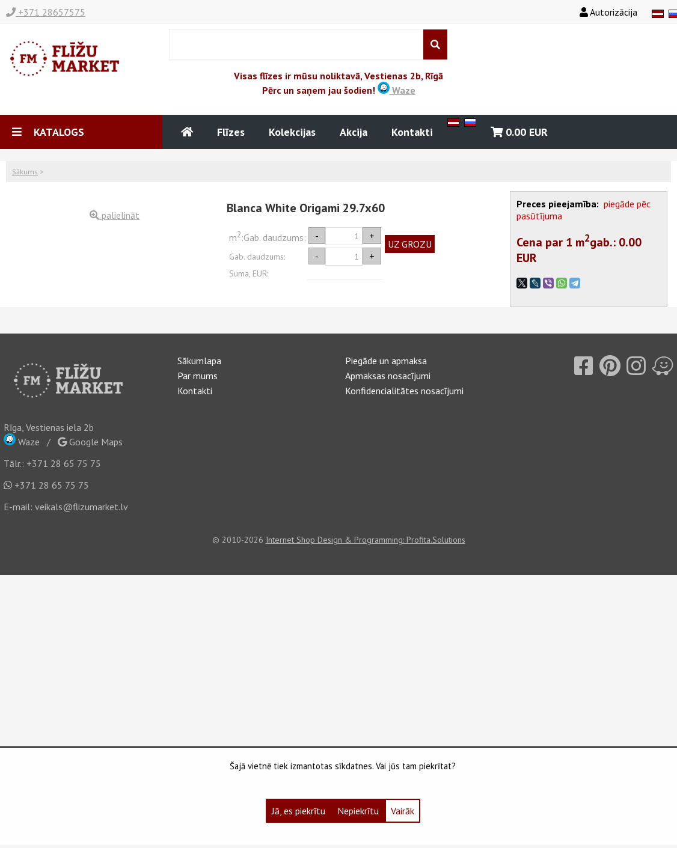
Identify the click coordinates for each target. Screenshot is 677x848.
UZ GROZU (410, 244)
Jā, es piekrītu (298, 811)
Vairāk (402, 811)
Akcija (353, 132)
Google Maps (90, 442)
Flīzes (231, 132)
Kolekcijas (292, 132)
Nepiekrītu (358, 811)
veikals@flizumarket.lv (81, 507)
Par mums (197, 376)
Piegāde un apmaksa (386, 361)
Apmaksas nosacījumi (387, 376)
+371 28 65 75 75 (63, 463)
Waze (396, 90)
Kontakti (412, 132)
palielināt (114, 215)
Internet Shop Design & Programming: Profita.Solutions (365, 539)
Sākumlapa (199, 361)
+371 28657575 (45, 12)
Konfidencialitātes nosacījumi (404, 391)
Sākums (25, 171)
